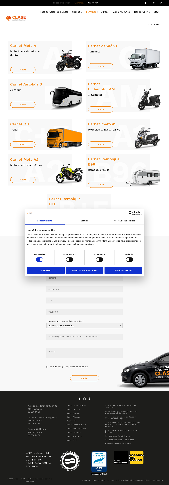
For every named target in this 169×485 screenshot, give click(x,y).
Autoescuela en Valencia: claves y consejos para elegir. (120, 418)
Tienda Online (142, 12)
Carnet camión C (73, 432)
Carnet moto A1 (73, 409)
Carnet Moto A (73, 417)
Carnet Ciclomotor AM (76, 405)
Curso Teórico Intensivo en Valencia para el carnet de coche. (121, 412)
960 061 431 (93, 3)
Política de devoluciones (154, 480)
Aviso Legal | (86, 480)
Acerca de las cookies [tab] (124, 221)
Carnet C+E (71, 440)
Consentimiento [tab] (44, 221)
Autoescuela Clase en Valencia (25, 479)
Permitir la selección (84, 270)
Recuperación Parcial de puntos (119, 440)
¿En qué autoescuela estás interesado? (65, 321)
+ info (23, 69)
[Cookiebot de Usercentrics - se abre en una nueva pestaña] (130, 213)
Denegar (45, 270)
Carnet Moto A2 (73, 413)
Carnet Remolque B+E (76, 428)
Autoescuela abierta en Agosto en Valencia (120, 406)
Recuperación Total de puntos (119, 436)
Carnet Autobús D (74, 436)
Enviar (84, 378)
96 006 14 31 (34, 412)
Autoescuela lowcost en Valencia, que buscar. (122, 431)
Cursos (105, 12)
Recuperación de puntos (54, 12)
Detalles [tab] (84, 221)
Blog (156, 12)
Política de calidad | (99, 480)
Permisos (91, 12)
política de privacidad (78, 367)
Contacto (153, 24)
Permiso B (71, 421)
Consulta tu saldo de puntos (118, 444)
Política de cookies (136, 480)
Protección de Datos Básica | (118, 480)
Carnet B (77, 12)
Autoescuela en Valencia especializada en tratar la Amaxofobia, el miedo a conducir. (122, 424)
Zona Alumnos (121, 12)
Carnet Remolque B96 (76, 425)
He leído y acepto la (67, 367)
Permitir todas (123, 270)
